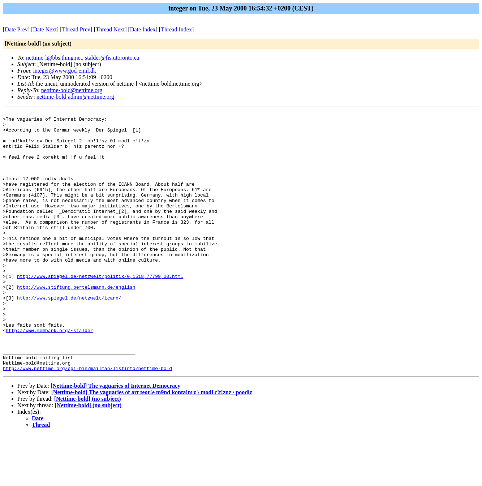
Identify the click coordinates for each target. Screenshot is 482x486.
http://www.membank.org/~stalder (49, 374)
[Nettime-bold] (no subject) (87, 451)
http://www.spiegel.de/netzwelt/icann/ (69, 335)
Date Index (143, 29)
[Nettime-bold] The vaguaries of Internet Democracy (115, 438)
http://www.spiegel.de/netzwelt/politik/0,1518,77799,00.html (100, 309)
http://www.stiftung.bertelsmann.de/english (76, 322)
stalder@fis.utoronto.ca (112, 58)
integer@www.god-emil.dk (64, 71)
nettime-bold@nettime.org (72, 90)
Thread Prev (76, 29)
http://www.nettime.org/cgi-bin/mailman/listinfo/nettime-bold (87, 420)
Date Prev (16, 29)
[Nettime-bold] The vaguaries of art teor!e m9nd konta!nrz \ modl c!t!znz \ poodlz (151, 444)
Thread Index (176, 29)
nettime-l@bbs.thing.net (54, 58)
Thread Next (110, 29)
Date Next (45, 29)
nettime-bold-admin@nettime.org (75, 97)
